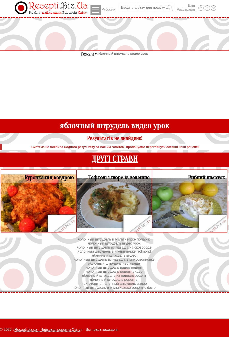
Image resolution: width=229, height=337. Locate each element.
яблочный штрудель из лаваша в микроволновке (114, 259)
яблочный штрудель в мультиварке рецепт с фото (114, 287)
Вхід (191, 5)
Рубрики (102, 10)
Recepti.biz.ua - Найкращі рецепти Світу (47, 329)
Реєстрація (186, 9)
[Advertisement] (114, 34)
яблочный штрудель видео (114, 255)
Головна (87, 53)
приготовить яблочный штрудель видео (114, 283)
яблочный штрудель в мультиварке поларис (114, 239)
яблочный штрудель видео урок (122, 53)
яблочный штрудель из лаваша (114, 263)
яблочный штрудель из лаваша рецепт (114, 275)
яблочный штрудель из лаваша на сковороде (114, 247)
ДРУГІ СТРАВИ (114, 159)
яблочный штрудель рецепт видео (114, 271)
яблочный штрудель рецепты (114, 279)
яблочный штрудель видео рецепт (114, 267)
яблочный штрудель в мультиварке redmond (114, 251)
